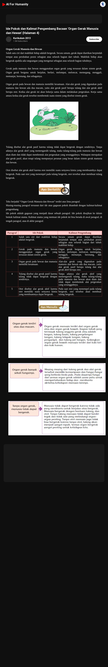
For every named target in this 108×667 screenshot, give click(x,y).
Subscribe (94, 39)
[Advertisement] (54, 19)
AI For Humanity (15, 4)
